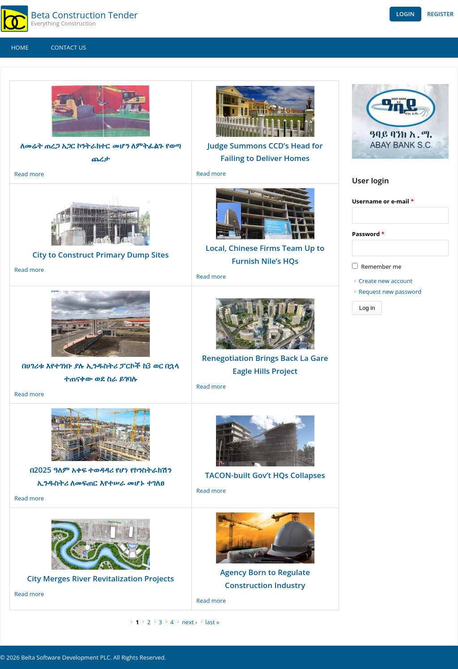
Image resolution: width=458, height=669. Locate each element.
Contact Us (68, 47)
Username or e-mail (383, 201)
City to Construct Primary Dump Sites (100, 255)
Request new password (390, 292)
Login (405, 14)
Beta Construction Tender (84, 15)
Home (20, 47)
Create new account (385, 281)
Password (368, 234)
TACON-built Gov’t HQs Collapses (265, 475)
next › (189, 622)
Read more (29, 174)
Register (440, 14)
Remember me (381, 267)
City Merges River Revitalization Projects (100, 578)
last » (212, 622)
